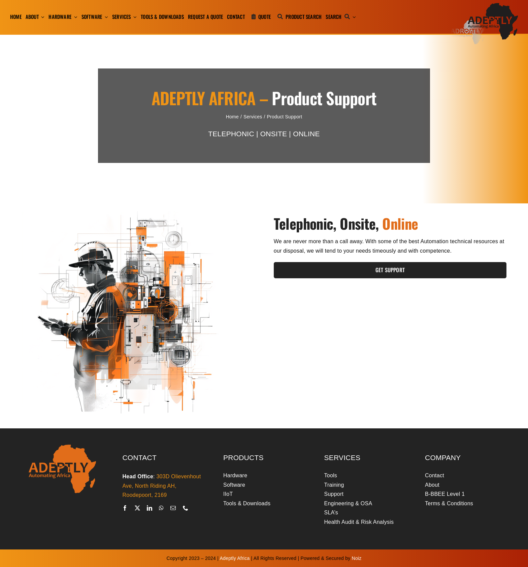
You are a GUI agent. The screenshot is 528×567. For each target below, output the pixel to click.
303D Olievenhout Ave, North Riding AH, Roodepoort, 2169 (161, 486)
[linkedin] (149, 508)
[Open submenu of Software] (105, 17)
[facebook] (125, 508)
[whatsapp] (161, 508)
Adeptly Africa (235, 558)
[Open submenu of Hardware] (74, 17)
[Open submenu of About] (42, 17)
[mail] (173, 508)
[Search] (339, 17)
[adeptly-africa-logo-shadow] (484, 5)
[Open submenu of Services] (134, 17)
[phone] (185, 508)
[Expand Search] (354, 17)
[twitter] (137, 508)
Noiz (357, 558)
